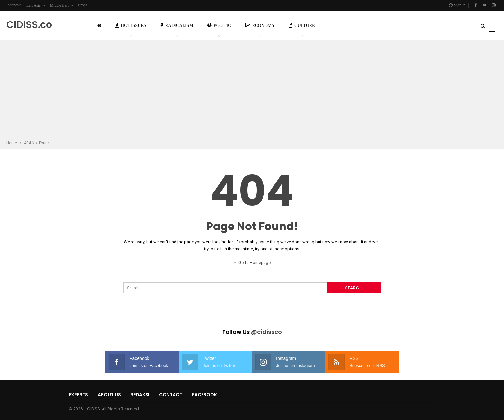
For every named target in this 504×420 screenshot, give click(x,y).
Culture (302, 25)
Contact (170, 394)
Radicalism (176, 25)
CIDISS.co (29, 24)
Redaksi (139, 394)
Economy (260, 25)
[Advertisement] (252, 91)
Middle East (59, 5)
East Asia (33, 5)
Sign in (457, 5)
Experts (78, 394)
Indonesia (14, 5)
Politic (219, 25)
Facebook (204, 394)
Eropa (82, 5)
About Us (109, 394)
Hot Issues (130, 25)
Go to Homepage (252, 262)
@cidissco (266, 332)
